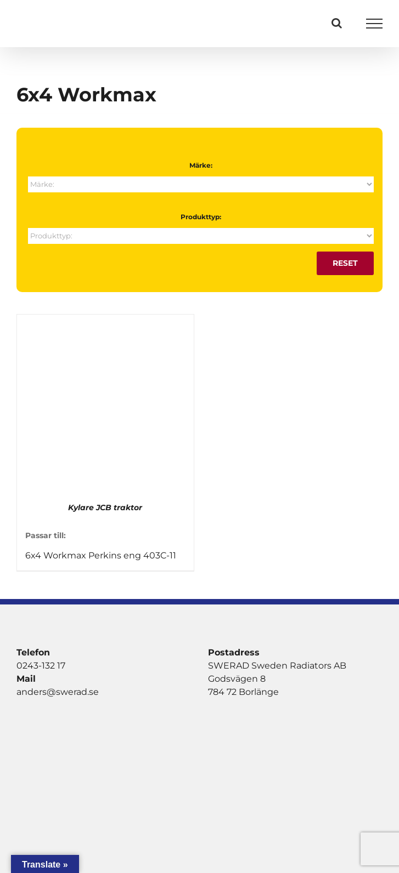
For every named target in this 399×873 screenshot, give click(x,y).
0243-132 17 (40, 665)
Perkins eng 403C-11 (132, 555)
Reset (345, 263)
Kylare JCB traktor (105, 507)
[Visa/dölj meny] (374, 23)
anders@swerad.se (57, 692)
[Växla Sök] (336, 23)
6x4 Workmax (55, 555)
